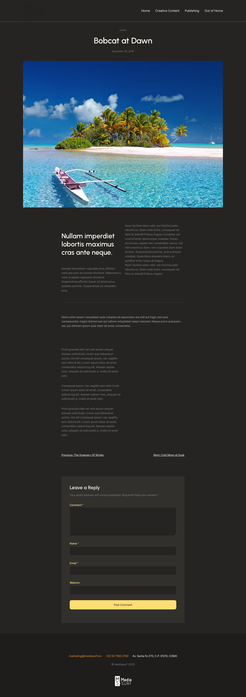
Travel (123, 30)
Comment (77, 505)
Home (145, 10)
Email (74, 563)
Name (74, 543)
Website (75, 582)
